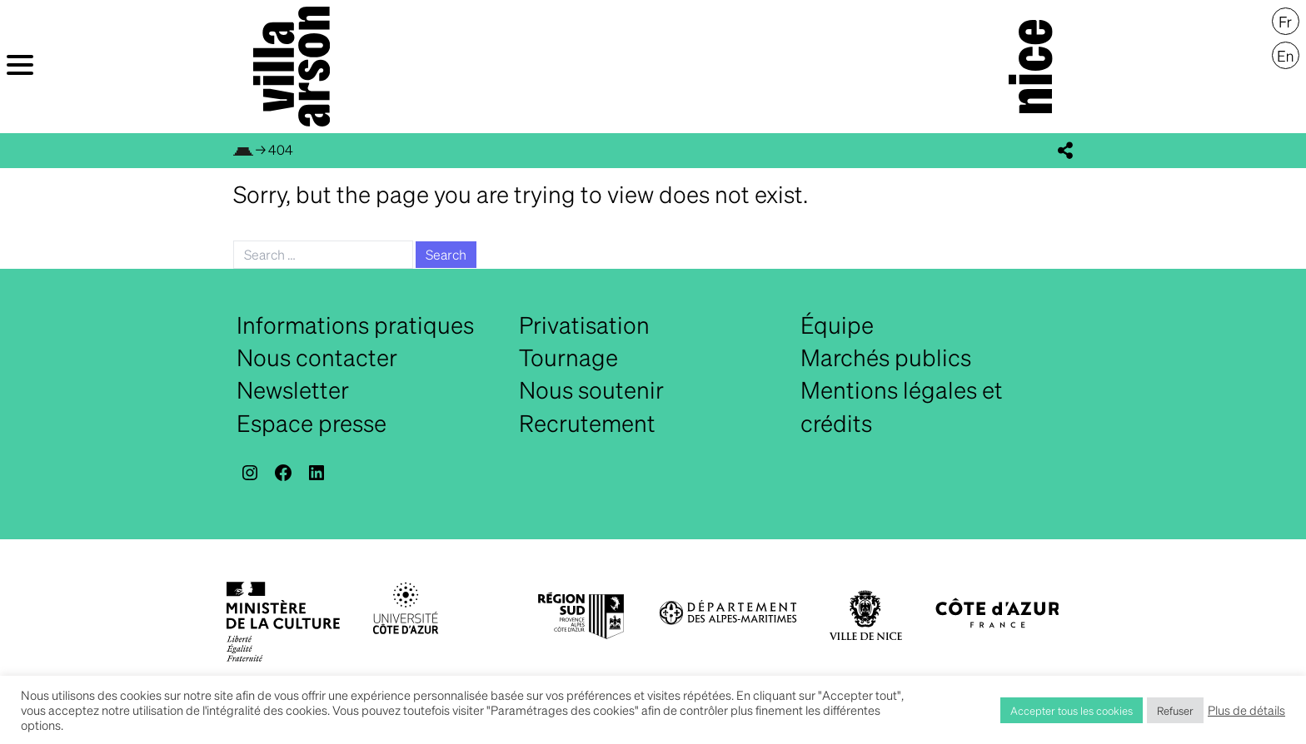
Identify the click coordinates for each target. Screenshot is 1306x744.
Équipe (837, 325)
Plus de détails (1246, 709)
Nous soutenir (591, 389)
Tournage (568, 357)
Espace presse (311, 423)
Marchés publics (885, 357)
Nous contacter (317, 357)
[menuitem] (1285, 22)
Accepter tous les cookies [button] (1071, 710)
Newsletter (293, 389)
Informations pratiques (355, 325)
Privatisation (584, 325)
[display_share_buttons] (1065, 150)
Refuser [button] (1175, 710)
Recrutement (587, 423)
